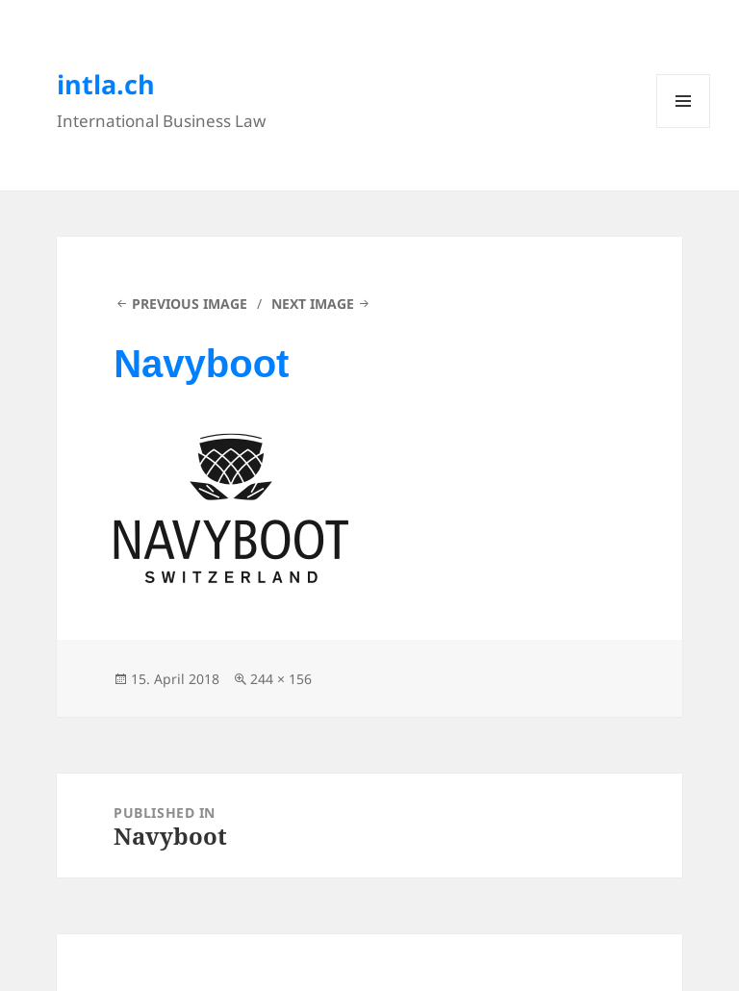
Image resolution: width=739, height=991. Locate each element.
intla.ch (106, 84)
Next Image (312, 303)
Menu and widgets (683, 127)
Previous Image (189, 303)
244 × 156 (281, 679)
